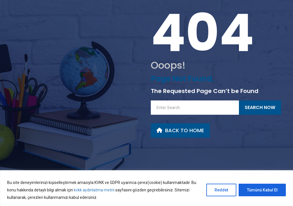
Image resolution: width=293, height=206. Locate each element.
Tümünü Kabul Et (262, 190)
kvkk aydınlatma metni (93, 190)
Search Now (260, 107)
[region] (146, 188)
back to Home (180, 130)
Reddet (221, 190)
